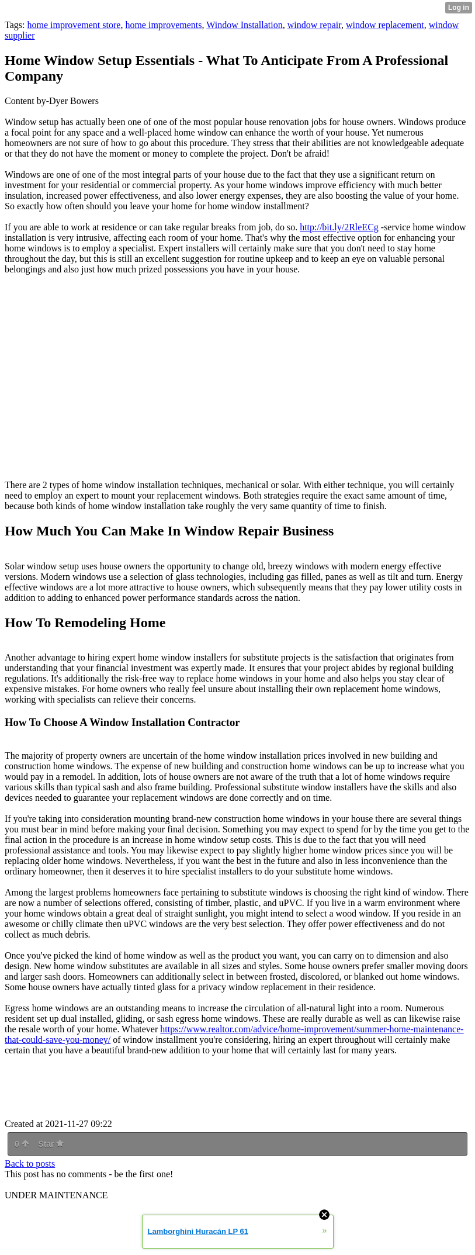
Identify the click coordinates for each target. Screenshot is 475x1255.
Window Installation (244, 25)
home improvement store (73, 25)
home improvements (163, 25)
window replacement (385, 25)
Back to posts (30, 1163)
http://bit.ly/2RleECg (339, 227)
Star (51, 1144)
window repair (314, 25)
